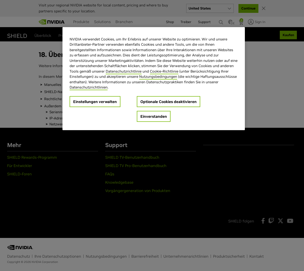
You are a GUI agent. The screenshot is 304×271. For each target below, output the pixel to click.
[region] (153, 78)
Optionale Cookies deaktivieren (168, 101)
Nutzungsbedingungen (158, 76)
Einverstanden (153, 116)
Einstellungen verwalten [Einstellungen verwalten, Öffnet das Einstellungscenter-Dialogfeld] (95, 101)
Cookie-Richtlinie (164, 71)
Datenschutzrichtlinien (89, 87)
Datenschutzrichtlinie (124, 71)
